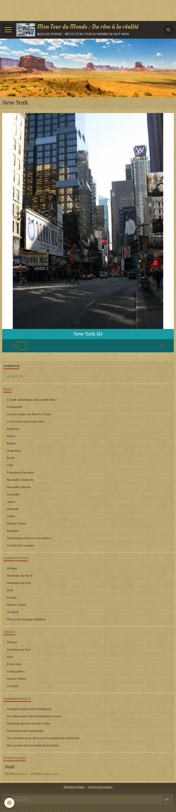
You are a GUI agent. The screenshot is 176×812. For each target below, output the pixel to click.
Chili (10, 465)
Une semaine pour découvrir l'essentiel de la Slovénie (43, 738)
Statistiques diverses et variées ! (29, 538)
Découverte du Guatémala (25, 731)
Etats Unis (14, 664)
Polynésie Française (20, 472)
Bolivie (11, 443)
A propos (15, 376)
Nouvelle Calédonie (20, 480)
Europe (12, 597)
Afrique (12, 568)
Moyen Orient (16, 523)
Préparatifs (14, 407)
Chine (11, 516)
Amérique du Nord (19, 575)
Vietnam (13, 509)
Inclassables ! (16, 671)
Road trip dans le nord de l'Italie (28, 723)
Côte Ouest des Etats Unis (25, 421)
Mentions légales (74, 787)
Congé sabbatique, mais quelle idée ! (32, 399)
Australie (13, 494)
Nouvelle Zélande (19, 487)
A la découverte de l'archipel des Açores (34, 716)
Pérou (11, 436)
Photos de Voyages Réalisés (26, 619)
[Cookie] (9, 803)
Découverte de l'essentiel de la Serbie (33, 745)
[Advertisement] (80, 10)
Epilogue (13, 531)
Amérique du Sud (18, 583)
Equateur (13, 429)
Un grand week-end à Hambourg (29, 709)
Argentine (14, 450)
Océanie (13, 612)
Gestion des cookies (100, 787)
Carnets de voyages (20, 545)
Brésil (11, 458)
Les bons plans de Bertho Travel (29, 414)
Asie (10, 590)
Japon (11, 501)
